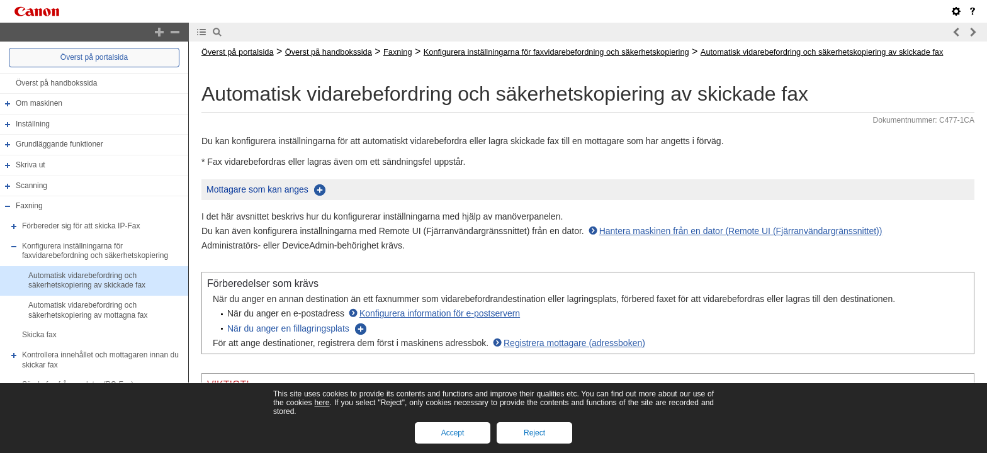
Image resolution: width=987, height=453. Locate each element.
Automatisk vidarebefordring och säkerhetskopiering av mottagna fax (87, 310)
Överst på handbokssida (56, 83)
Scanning (31, 185)
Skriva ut (30, 164)
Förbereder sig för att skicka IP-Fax (81, 225)
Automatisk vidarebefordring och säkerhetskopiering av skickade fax (86, 280)
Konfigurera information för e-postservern (439, 313)
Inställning (33, 124)
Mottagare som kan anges (257, 189)
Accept (453, 432)
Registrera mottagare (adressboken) (574, 343)
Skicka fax (39, 334)
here (321, 402)
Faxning (29, 205)
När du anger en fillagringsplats (288, 328)
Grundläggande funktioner (59, 144)
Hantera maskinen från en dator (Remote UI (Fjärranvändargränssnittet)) (741, 231)
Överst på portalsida (94, 57)
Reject (534, 432)
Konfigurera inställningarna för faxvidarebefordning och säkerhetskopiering (95, 251)
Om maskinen (39, 103)
